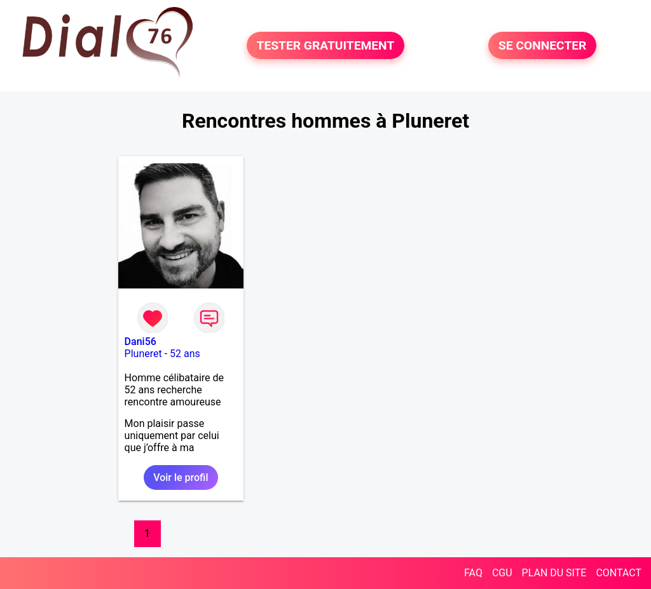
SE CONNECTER (542, 45)
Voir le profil (180, 477)
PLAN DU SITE (554, 573)
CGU (502, 573)
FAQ (473, 573)
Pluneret (143, 354)
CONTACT (618, 573)
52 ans (185, 354)
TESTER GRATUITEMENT (326, 45)
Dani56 (140, 341)
